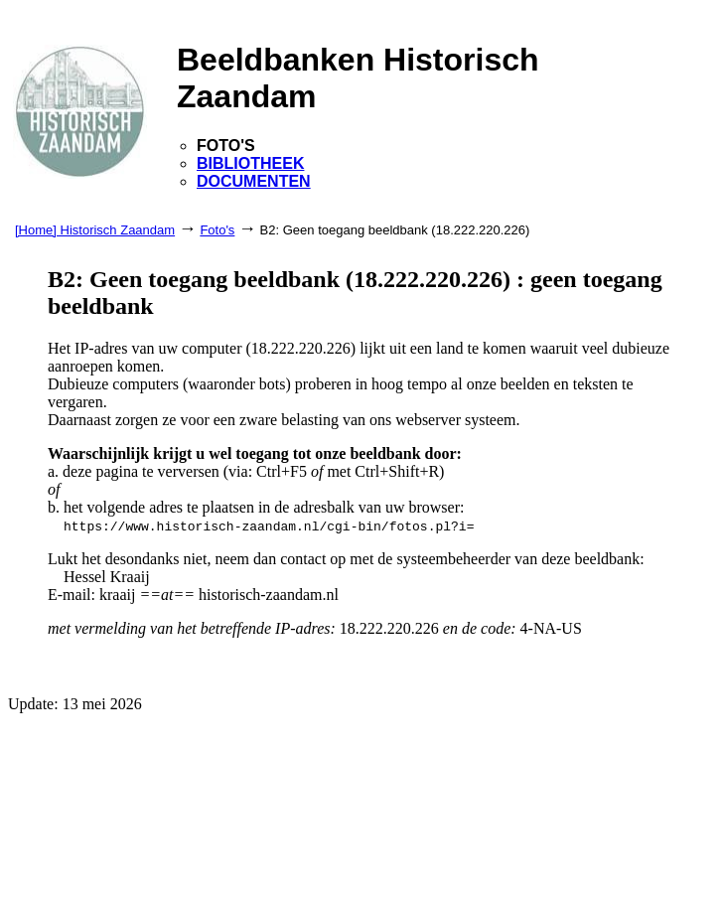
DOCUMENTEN (254, 181)
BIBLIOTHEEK (250, 163)
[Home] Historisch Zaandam (95, 230)
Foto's (217, 230)
